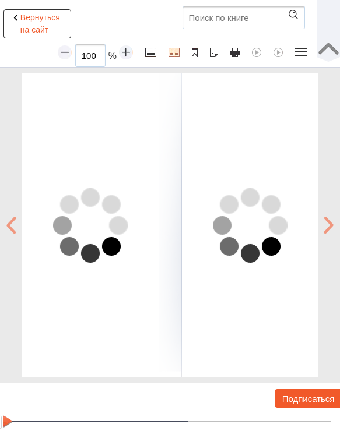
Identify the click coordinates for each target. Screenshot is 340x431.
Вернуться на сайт (35, 23)
